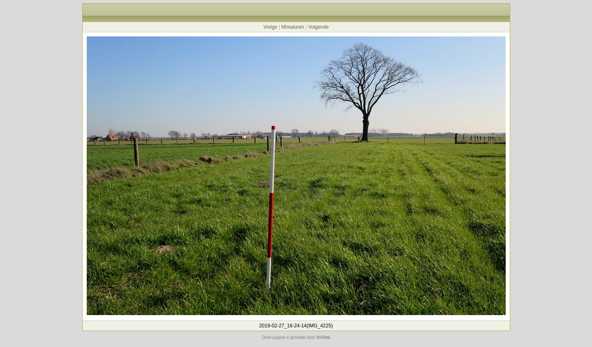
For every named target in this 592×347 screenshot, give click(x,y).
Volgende (318, 27)
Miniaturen (292, 27)
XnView (323, 337)
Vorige (270, 27)
